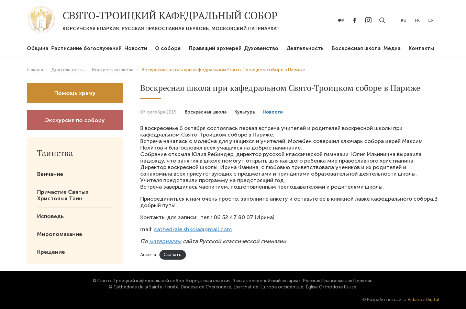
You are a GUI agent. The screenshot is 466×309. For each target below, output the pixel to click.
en (431, 20)
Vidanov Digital (423, 299)
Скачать (172, 254)
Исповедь (50, 216)
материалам (165, 241)
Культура (244, 112)
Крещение (51, 252)
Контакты (421, 48)
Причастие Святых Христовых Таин (62, 195)
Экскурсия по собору (75, 120)
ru (404, 20)
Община (37, 48)
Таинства (55, 152)
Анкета (148, 254)
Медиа (392, 48)
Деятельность (305, 48)
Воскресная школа (356, 48)
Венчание (50, 174)
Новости (135, 48)
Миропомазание (59, 234)
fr (417, 20)
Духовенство (261, 48)
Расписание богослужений (86, 48)
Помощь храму (75, 93)
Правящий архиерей (215, 48)
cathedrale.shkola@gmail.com (193, 229)
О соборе (168, 48)
